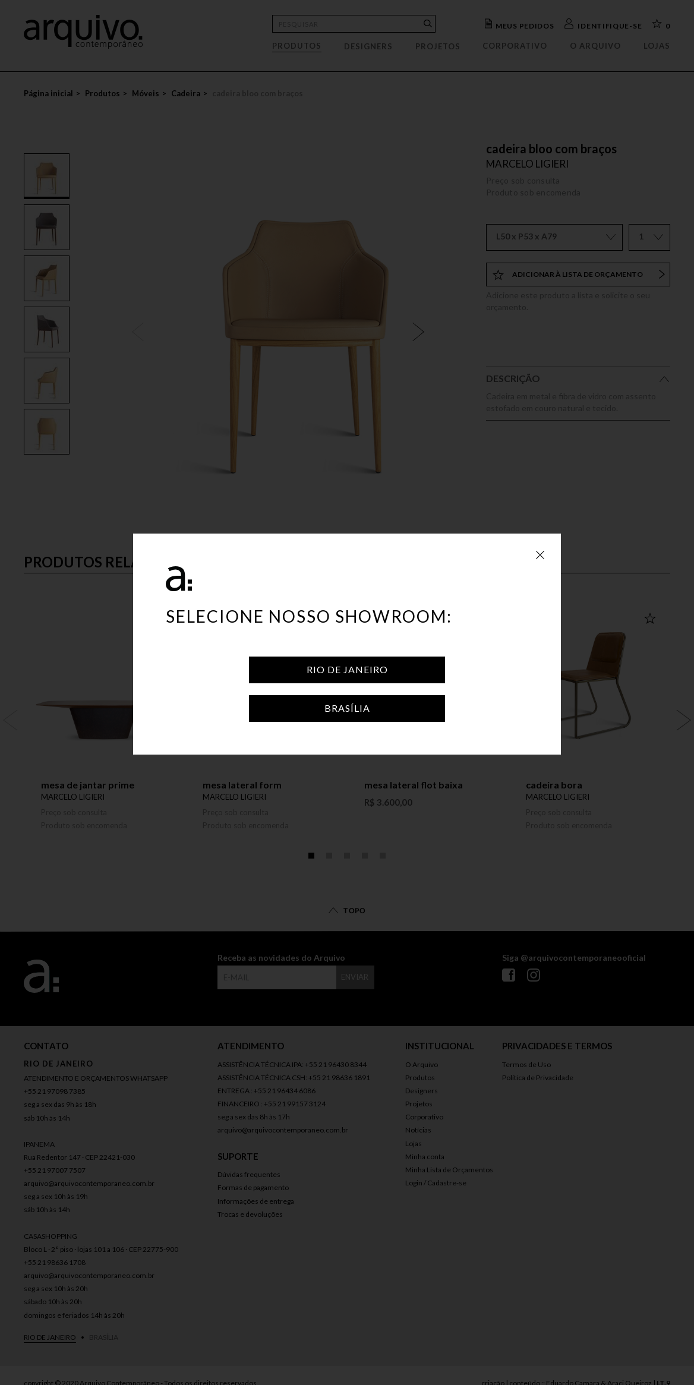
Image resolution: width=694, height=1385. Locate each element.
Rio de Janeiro (347, 669)
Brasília (347, 708)
